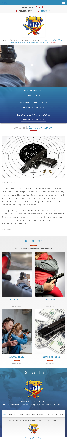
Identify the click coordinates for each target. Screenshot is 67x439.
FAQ (48, 414)
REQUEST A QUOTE (26, 11)
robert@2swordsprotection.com (19, 405)
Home (4, 414)
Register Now (30, 414)
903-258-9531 (46, 11)
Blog (53, 414)
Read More (6, 230)
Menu (4, 2)
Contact (61, 414)
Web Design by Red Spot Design (33, 438)
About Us (12, 414)
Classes (20, 414)
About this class (33, 95)
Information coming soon (33, 107)
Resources (40, 414)
